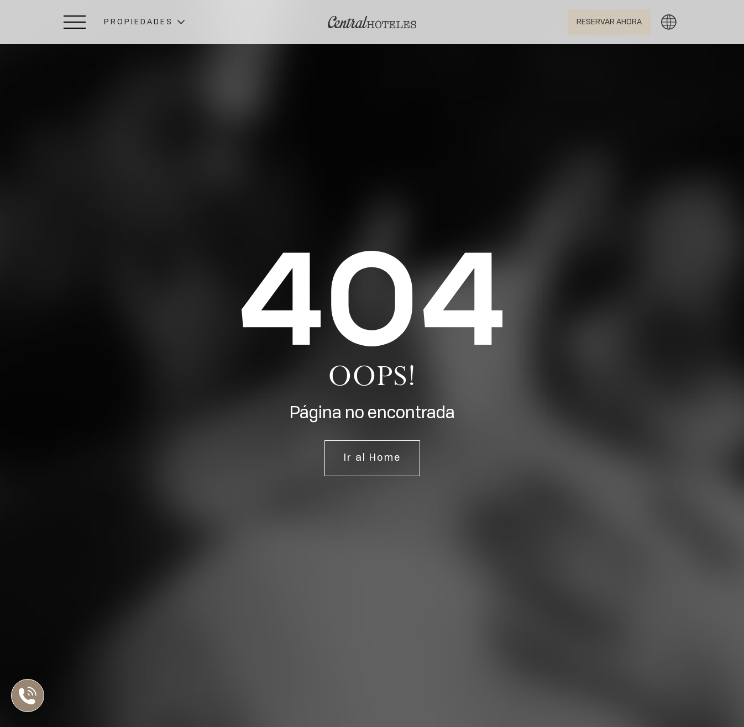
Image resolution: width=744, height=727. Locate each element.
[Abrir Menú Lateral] (75, 22)
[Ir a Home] (372, 22)
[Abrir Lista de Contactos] (30, 695)
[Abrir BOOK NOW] (609, 22)
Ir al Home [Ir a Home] (372, 458)
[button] (144, 22)
